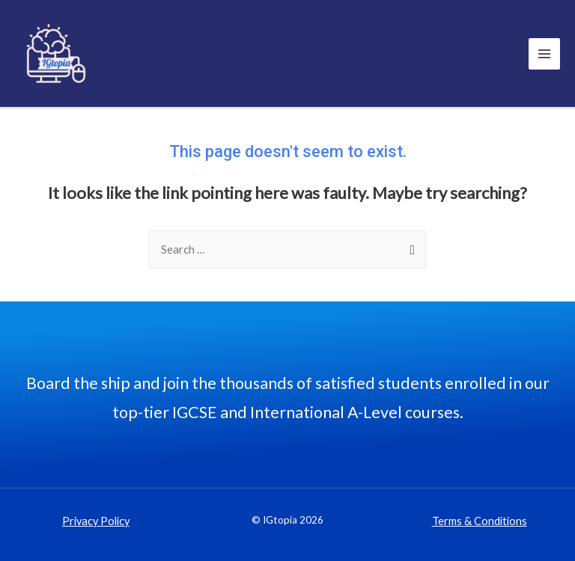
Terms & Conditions (479, 521)
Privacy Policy (96, 521)
